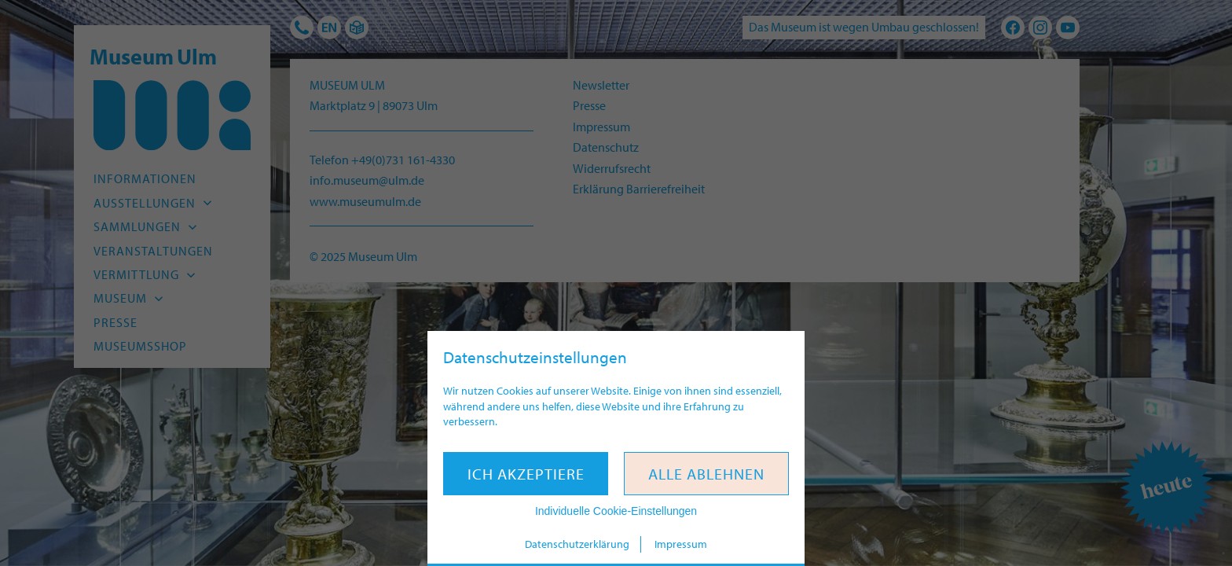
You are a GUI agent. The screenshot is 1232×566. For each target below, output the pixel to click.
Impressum (680, 544)
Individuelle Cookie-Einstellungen (616, 511)
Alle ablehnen (706, 473)
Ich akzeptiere (526, 473)
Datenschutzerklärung (577, 544)
